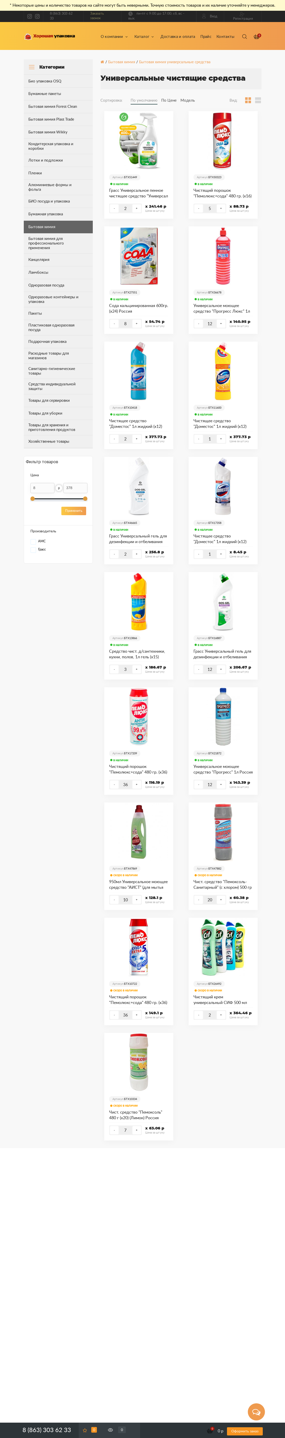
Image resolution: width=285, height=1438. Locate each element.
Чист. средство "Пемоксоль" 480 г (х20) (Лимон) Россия (135, 1115)
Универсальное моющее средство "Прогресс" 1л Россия (223, 769)
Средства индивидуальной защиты (52, 386)
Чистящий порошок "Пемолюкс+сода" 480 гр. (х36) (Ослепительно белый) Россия (138, 1000)
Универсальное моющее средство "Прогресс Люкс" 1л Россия (221, 309)
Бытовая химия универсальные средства (174, 62)
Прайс (206, 37)
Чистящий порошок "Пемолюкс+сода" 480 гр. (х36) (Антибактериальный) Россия (138, 770)
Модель (187, 100)
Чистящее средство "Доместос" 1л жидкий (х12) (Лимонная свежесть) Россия (220, 424)
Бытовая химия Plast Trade (51, 119)
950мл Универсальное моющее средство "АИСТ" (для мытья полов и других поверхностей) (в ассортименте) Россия (138, 885)
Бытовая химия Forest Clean (52, 107)
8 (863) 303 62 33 (61, 16)
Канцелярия (38, 260)
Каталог (144, 37)
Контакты (225, 37)
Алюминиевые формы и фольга (50, 187)
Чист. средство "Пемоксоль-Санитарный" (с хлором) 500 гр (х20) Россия (222, 885)
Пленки (35, 173)
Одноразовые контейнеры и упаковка (53, 299)
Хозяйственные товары (48, 441)
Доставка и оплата (178, 37)
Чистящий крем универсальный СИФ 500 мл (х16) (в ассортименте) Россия (221, 1000)
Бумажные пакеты (44, 94)
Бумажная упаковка (45, 214)
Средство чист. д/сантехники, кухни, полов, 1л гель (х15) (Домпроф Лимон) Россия (137, 654)
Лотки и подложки (45, 160)
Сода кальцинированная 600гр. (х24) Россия (138, 308)
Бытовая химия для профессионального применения (46, 243)
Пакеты (35, 313)
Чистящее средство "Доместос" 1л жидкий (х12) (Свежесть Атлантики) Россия (137, 424)
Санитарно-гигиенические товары (51, 371)
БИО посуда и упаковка (49, 201)
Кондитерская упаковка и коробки (50, 146)
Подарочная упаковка (47, 342)
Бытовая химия (121, 62)
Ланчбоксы (38, 272)
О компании (114, 37)
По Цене (169, 100)
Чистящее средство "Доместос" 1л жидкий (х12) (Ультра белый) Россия (219, 539)
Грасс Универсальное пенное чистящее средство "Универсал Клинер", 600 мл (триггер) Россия (138, 193)
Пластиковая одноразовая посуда (51, 327)
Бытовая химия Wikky (47, 132)
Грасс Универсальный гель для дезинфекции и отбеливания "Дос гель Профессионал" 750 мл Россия (138, 539)
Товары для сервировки (49, 401)
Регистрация (243, 16)
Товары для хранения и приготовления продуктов (51, 427)
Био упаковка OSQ (44, 81)
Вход (210, 16)
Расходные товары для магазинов (48, 356)
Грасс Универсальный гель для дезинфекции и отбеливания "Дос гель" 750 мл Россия (222, 654)
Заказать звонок (97, 16)
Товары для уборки (45, 413)
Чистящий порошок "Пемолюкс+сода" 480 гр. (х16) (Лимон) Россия (222, 193)
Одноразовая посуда (46, 285)
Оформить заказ (244, 1431)
